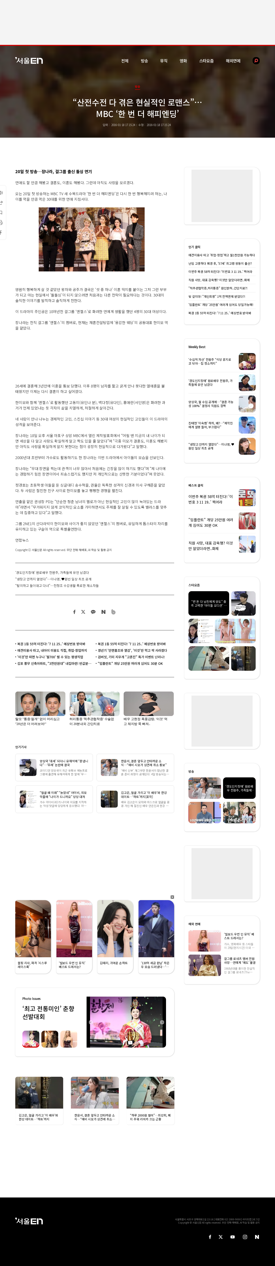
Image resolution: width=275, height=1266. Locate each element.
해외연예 (233, 61)
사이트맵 (246, 1219)
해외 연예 (194, 924)
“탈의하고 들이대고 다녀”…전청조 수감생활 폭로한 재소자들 (57, 585)
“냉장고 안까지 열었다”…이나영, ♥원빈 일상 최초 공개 (53, 579)
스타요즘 (206, 61)
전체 (125, 61)
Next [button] (162, 1022)
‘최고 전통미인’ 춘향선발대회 (48, 1012)
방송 (144, 61)
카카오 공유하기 (93, 611)
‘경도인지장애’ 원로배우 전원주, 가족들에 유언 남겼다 (52, 572)
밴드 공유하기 (113, 611)
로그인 (256, 1219)
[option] (126, 1022)
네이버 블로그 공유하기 (103, 611)
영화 (183, 61)
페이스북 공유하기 (74, 611)
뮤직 (163, 61)
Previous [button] (91, 1022)
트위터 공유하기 (83, 611)
